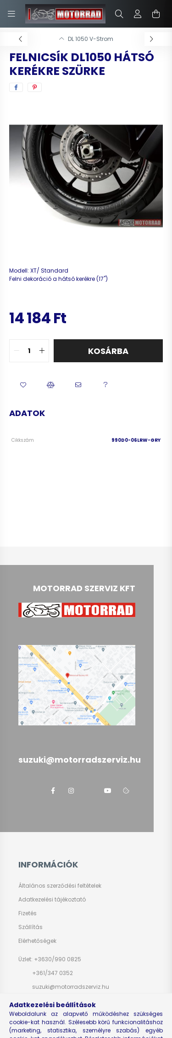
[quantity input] (29, 351)
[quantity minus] (16, 351)
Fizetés (27, 913)
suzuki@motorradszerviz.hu (70, 987)
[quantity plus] (42, 351)
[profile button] (137, 14)
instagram (71, 790)
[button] (23, 385)
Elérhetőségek (37, 941)
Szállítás (30, 927)
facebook (53, 790)
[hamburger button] (11, 14)
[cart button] (156, 14)
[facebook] (16, 87)
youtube (108, 790)
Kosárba (108, 351)
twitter (89, 790)
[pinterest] (35, 87)
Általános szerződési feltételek (59, 886)
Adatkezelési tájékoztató (52, 899)
